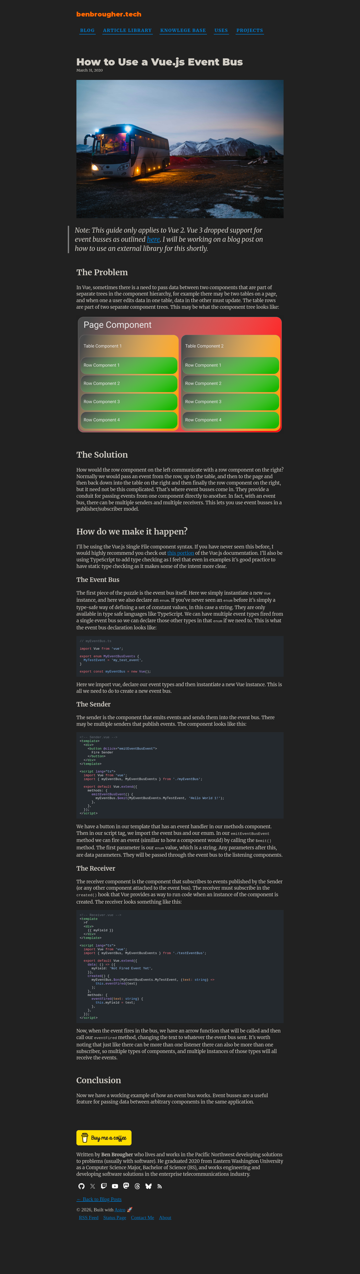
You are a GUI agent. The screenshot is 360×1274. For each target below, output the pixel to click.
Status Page (114, 1257)
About (165, 1257)
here (153, 239)
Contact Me (142, 1257)
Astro (119, 1249)
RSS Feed (89, 1257)
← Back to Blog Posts (99, 1239)
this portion (180, 553)
